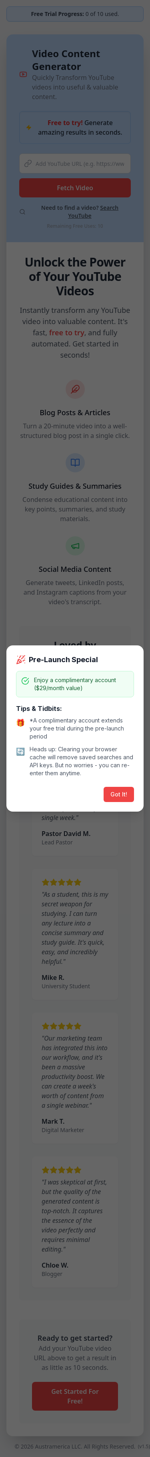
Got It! (118, 794)
